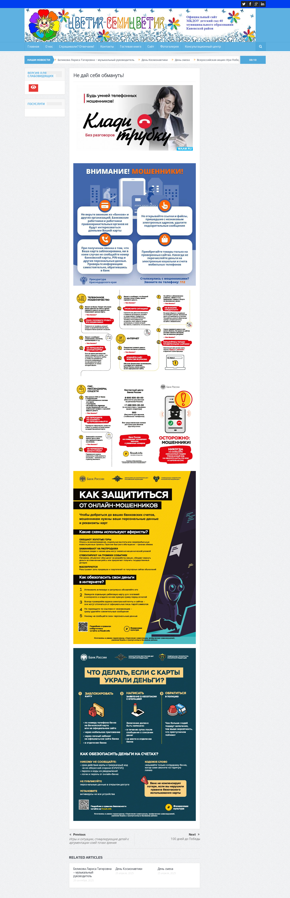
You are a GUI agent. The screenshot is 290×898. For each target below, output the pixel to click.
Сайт (151, 46)
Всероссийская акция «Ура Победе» (220, 59)
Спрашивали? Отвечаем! (76, 46)
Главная (33, 46)
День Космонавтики (155, 59)
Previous (77, 835)
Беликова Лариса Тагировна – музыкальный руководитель (96, 59)
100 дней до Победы (185, 839)
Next (194, 834)
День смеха (182, 59)
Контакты (107, 46)
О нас (49, 46)
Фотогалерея (169, 46)
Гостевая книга (130, 46)
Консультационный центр (203, 46)
